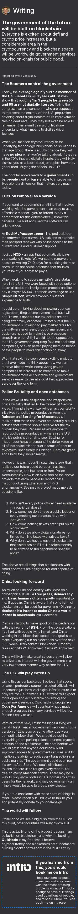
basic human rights (24, 598)
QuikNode (10, 840)
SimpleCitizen (13, 296)
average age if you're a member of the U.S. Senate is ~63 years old (39, 94)
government (57, 175)
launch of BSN (26, 627)
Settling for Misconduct (42, 417)
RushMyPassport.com (24, 234)
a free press (42, 594)
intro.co (60, 902)
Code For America (16, 706)
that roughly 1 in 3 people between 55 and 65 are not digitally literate (37, 102)
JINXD (15, 254)
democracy (63, 594)
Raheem (8, 417)
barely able (40, 179)
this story (56, 462)
